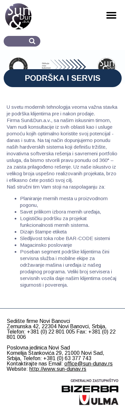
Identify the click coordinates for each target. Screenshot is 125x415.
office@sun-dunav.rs (88, 363)
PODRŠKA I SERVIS (62, 77)
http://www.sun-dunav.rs (57, 369)
